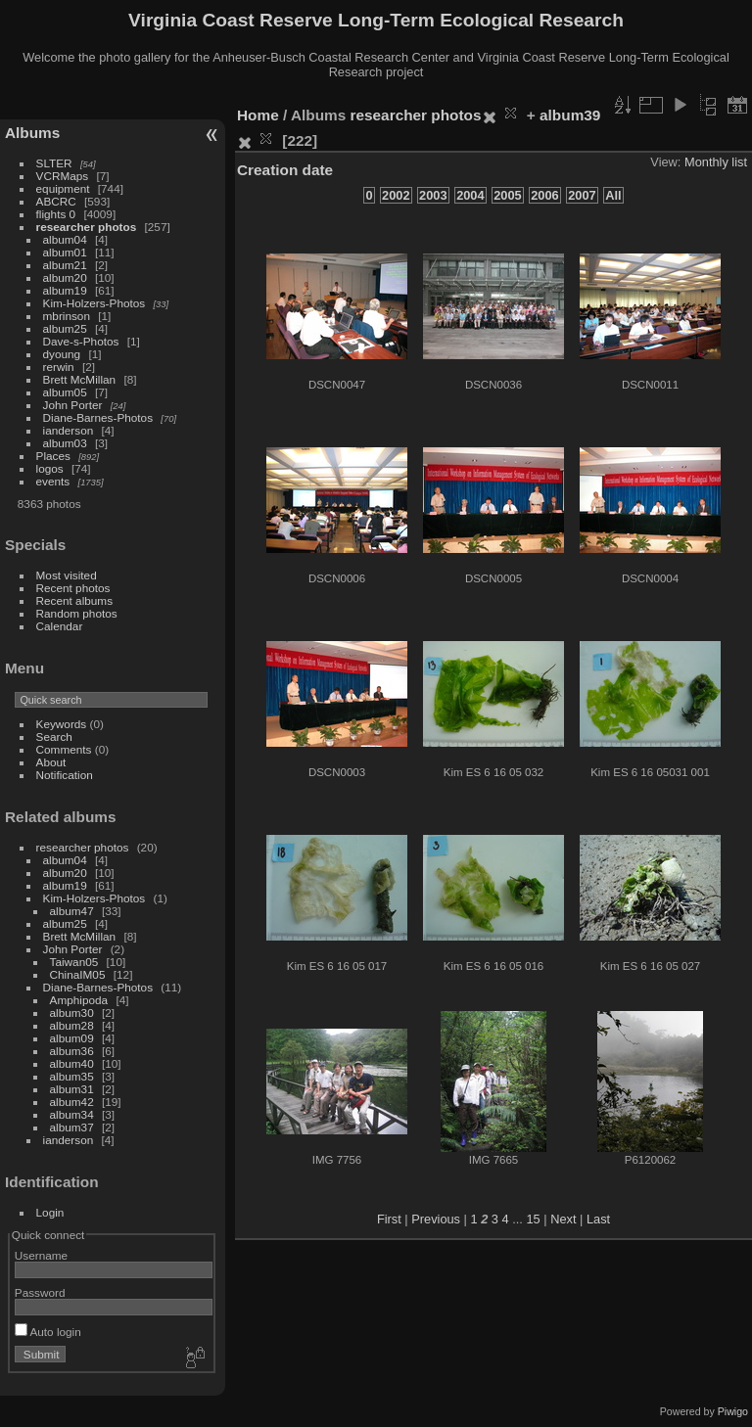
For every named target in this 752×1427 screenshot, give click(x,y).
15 (533, 1219)
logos (50, 468)
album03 (65, 443)
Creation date (285, 169)
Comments (64, 749)
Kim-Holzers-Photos (94, 303)
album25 (65, 328)
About (51, 762)
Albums (32, 132)
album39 (570, 115)
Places (53, 455)
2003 (432, 195)
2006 (544, 195)
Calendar (59, 626)
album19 (65, 290)
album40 (72, 1063)
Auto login (48, 1331)
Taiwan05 (74, 961)
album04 (65, 239)
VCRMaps (62, 175)
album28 (72, 1025)
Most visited (66, 575)
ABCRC (56, 201)
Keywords (61, 723)
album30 (72, 1012)
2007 (581, 195)
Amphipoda (79, 999)
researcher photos (86, 226)
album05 (65, 392)
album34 (72, 1114)
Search (54, 736)
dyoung (62, 353)
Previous (435, 1219)
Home (258, 115)
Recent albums (74, 600)
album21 (65, 264)
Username (41, 1255)
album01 (65, 252)
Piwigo (733, 1411)
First (389, 1219)
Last (598, 1219)
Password (40, 1292)
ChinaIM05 (78, 974)
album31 (72, 1088)
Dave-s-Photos (81, 341)
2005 (507, 195)
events (53, 481)
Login (50, 1212)
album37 (72, 1127)
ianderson (68, 430)
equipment (63, 188)
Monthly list (715, 162)
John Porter (73, 404)
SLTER (54, 163)
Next (563, 1219)
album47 (72, 910)
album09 (72, 1038)
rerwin (58, 366)
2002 (395, 195)
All (613, 195)
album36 (72, 1050)
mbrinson (66, 315)
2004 (470, 195)
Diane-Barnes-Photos (98, 417)
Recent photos (73, 587)
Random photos (77, 613)
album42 (72, 1101)
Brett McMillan (80, 379)
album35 (72, 1076)
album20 (65, 277)
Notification (64, 774)
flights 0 (56, 213)
